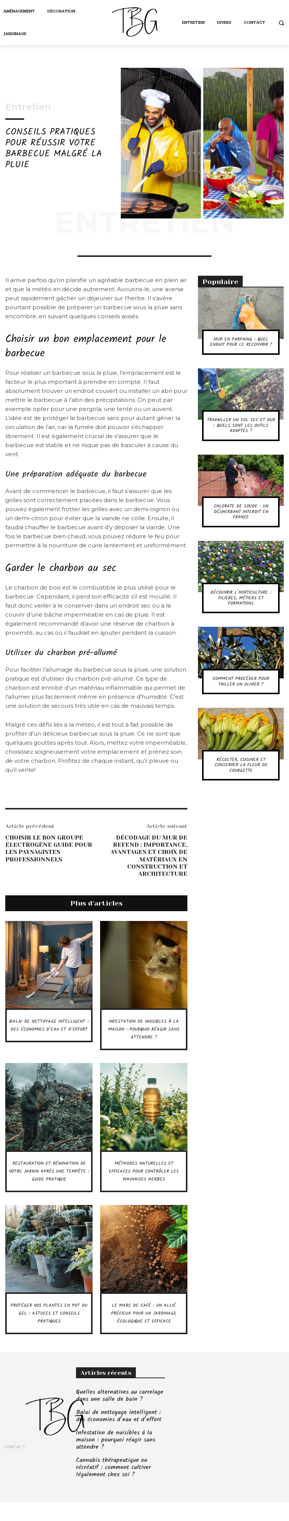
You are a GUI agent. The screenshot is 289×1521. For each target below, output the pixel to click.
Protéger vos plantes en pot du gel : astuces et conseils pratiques (49, 1328)
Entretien (28, 106)
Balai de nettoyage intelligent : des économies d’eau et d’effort (49, 1033)
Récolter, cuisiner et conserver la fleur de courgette (241, 765)
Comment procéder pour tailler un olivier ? (241, 681)
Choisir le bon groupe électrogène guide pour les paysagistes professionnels (48, 848)
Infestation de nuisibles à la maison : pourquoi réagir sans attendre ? (144, 1029)
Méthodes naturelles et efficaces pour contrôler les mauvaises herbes (144, 1179)
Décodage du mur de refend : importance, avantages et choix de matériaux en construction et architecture (148, 855)
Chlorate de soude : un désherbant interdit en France (241, 511)
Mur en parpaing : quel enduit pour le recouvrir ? (241, 342)
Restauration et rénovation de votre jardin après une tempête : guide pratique (49, 1183)
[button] (281, 23)
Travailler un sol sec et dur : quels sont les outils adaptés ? (241, 425)
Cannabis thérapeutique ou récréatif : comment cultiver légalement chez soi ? (110, 1487)
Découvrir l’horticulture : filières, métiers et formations (240, 598)
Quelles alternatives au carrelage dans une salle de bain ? (117, 1419)
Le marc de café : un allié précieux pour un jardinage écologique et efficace (143, 1332)
